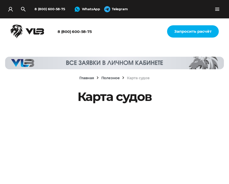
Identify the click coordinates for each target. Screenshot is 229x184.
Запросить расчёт (193, 31)
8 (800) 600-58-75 (50, 9)
